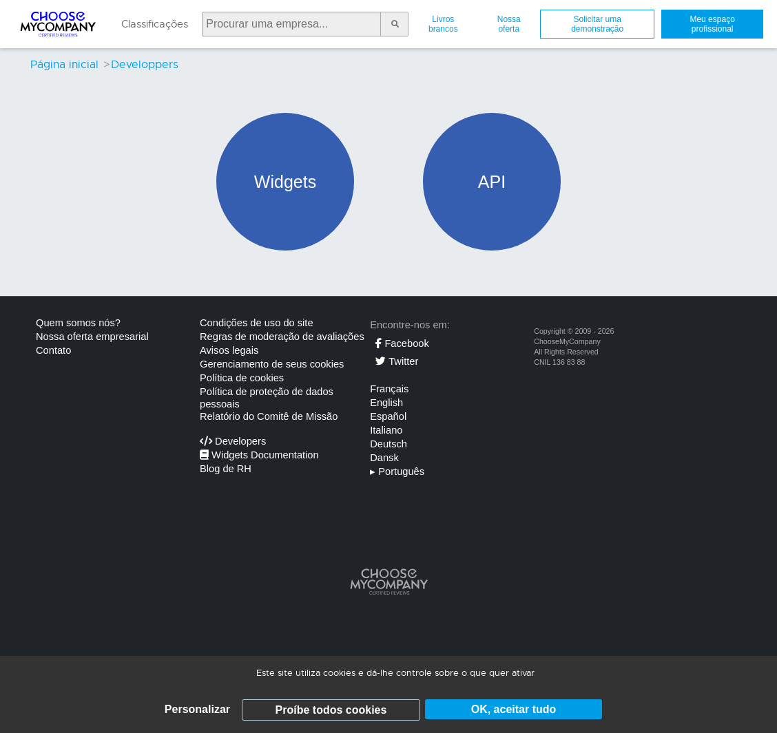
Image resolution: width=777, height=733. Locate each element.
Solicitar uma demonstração (597, 24)
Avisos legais (229, 350)
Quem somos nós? (78, 322)
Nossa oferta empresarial (92, 336)
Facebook (401, 343)
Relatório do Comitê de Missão (269, 416)
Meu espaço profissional (712, 24)
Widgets (285, 181)
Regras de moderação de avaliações (282, 336)
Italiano (386, 430)
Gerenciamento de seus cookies (272, 364)
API (492, 181)
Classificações (154, 24)
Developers (233, 441)
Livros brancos (443, 24)
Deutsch (388, 443)
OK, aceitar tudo (514, 709)
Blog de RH (225, 468)
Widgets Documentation (259, 454)
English (386, 402)
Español (388, 416)
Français (389, 388)
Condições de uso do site (256, 322)
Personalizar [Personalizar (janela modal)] (197, 709)
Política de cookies (242, 377)
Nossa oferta (509, 24)
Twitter (396, 361)
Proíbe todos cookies (331, 710)
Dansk (384, 457)
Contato (53, 350)
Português (397, 471)
